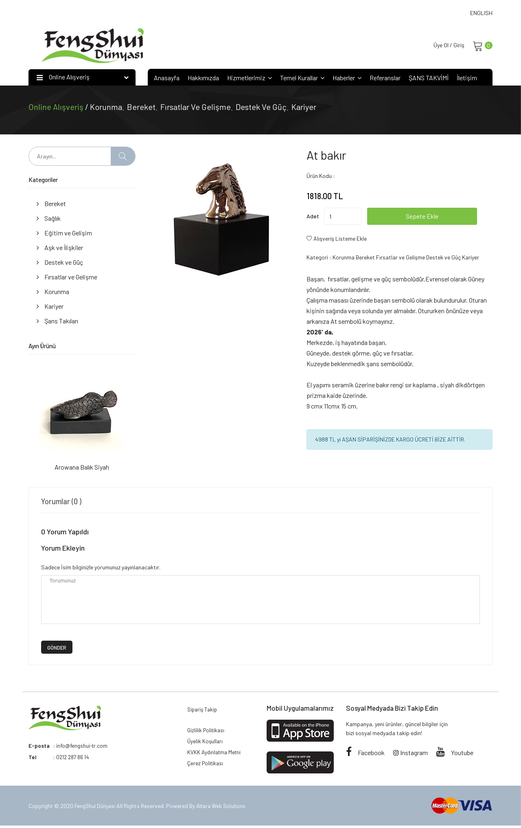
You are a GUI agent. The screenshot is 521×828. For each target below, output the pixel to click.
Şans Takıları (57, 322)
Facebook (365, 753)
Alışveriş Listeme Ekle (340, 239)
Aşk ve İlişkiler (60, 249)
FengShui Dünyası (96, 807)
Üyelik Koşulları (205, 745)
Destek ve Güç (261, 108)
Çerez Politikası (206, 769)
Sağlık (49, 219)
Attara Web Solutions (225, 807)
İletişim (467, 79)
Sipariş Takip (203, 710)
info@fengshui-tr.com (82, 746)
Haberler (347, 79)
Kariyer (303, 108)
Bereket (141, 108)
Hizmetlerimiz (249, 79)
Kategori (317, 258)
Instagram (410, 753)
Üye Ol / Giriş (446, 45)
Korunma (106, 108)
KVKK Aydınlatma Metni (215, 757)
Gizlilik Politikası (207, 732)
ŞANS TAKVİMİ (429, 79)
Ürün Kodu (319, 177)
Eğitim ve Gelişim (64, 234)
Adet (312, 217)
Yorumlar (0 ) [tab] (63, 502)
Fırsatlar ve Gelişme (195, 108)
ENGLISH (481, 12)
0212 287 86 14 (74, 758)
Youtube (454, 753)
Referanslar (385, 79)
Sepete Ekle (437, 217)
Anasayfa (167, 79)
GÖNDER (56, 648)
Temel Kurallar (302, 79)
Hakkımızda (203, 79)
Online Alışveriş (56, 108)
